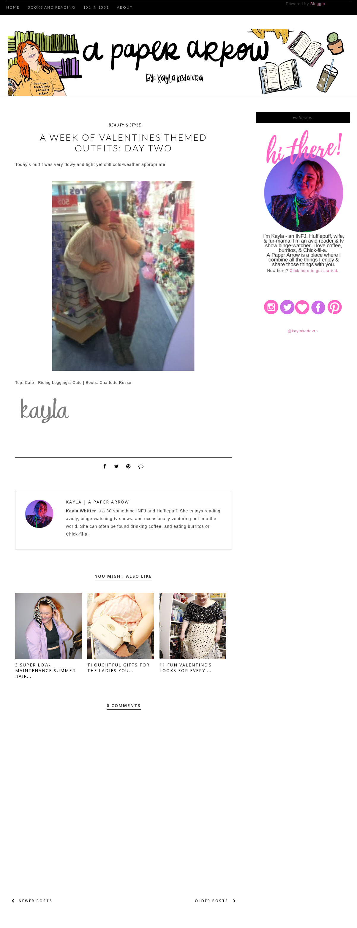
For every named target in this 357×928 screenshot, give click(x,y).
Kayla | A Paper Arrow (97, 502)
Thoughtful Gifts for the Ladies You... (118, 667)
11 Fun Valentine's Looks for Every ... (185, 667)
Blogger (317, 3)
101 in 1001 (96, 7)
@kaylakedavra (303, 331)
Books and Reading (51, 7)
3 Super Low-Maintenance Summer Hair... (45, 670)
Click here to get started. (314, 270)
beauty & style (125, 125)
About (124, 7)
